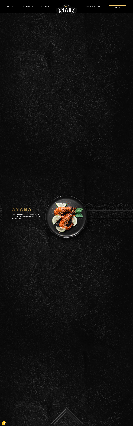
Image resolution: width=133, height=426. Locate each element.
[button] (4, 423)
